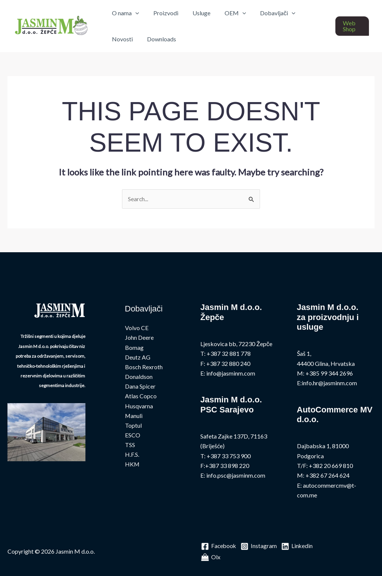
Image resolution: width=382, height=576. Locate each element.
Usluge (196, 12)
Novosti (307, 12)
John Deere (139, 337)
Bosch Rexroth (144, 367)
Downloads (125, 38)
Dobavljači (267, 13)
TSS (130, 445)
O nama (124, 13)
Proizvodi (162, 12)
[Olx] (247, 557)
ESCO (132, 436)
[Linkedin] (217, 557)
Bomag (134, 347)
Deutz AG (137, 357)
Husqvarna (139, 406)
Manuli (134, 416)
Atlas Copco (141, 396)
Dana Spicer (140, 386)
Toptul (133, 426)
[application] (134, 13)
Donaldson (139, 377)
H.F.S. (132, 455)
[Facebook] (219, 546)
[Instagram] (259, 546)
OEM (227, 13)
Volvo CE (136, 328)
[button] (351, 26)
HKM (132, 465)
